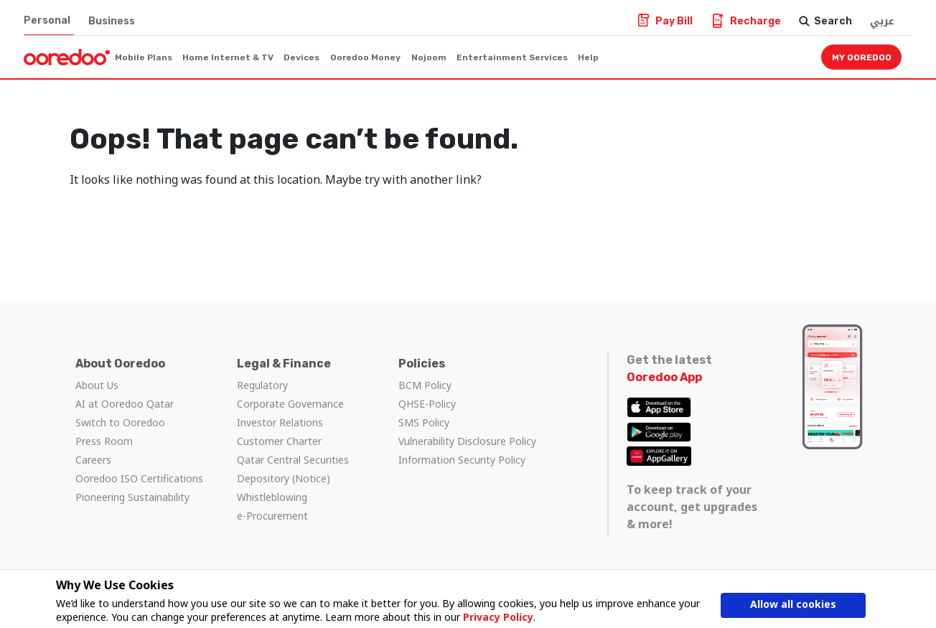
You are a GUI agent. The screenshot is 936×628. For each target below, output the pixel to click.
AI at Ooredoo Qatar (124, 404)
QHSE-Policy (427, 404)
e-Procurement (272, 515)
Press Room (104, 441)
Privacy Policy (498, 617)
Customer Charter (279, 441)
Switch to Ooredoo (120, 422)
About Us (96, 385)
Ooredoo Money (365, 57)
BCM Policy (424, 385)
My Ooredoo (861, 57)
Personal (47, 20)
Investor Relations (280, 422)
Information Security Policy (461, 460)
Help (588, 57)
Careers (93, 460)
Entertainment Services (512, 57)
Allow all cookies (793, 604)
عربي (882, 21)
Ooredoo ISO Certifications (139, 478)
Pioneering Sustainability (132, 497)
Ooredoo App (664, 377)
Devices (301, 57)
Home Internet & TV (227, 57)
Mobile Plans (143, 57)
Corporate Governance (290, 404)
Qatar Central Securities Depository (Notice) (293, 469)
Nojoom (428, 57)
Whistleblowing (272, 497)
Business (111, 21)
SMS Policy (423, 422)
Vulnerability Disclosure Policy (467, 441)
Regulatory (262, 385)
